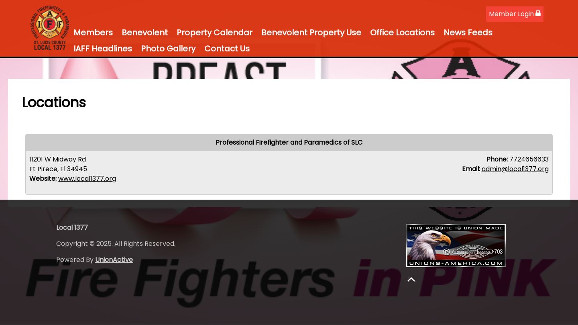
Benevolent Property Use (311, 32)
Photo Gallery (168, 48)
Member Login (515, 13)
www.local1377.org (87, 178)
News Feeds (468, 32)
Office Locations (402, 32)
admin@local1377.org (515, 169)
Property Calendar (214, 32)
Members (93, 32)
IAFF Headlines (102, 48)
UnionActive (114, 259)
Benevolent (145, 32)
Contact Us (227, 48)
